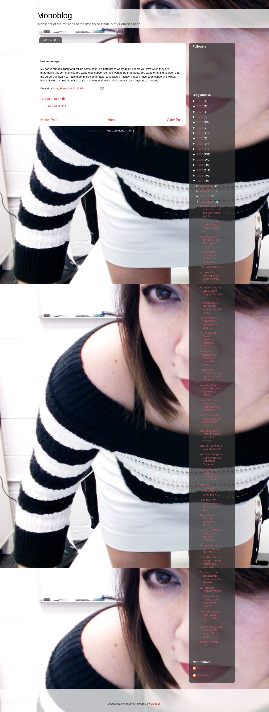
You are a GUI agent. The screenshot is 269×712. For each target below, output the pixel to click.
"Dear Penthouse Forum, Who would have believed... (210, 562)
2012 (200, 127)
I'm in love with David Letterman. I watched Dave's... (208, 339)
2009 (200, 138)
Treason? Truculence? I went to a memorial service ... (209, 358)
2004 (200, 164)
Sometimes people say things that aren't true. (210, 549)
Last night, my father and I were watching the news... (209, 405)
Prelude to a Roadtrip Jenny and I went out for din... (210, 374)
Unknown (202, 675)
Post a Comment (56, 105)
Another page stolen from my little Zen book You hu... (209, 211)
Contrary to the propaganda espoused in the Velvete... (210, 577)
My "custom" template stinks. (210, 589)
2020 (200, 106)
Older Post (174, 120)
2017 (200, 111)
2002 (200, 175)
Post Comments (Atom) (119, 130)
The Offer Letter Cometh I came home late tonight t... (210, 435)
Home (112, 120)
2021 (200, 100)
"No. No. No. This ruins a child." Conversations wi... (209, 226)
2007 (200, 148)
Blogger (155, 703)
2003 (200, 170)
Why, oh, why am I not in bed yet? (210, 447)
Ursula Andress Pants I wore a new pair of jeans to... (209, 601)
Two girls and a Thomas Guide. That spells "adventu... (210, 241)
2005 (200, 159)
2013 (200, 122)
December (207, 185)
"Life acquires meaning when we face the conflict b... (209, 256)
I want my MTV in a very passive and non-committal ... (209, 535)
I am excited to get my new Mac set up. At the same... (210, 631)
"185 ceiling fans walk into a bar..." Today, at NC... (210, 616)
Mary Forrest (204, 668)
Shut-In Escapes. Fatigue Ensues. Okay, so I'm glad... (209, 474)
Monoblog (54, 15)
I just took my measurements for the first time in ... (210, 504)
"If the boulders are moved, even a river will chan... (210, 307)
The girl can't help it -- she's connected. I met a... (210, 520)
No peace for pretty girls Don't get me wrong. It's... (210, 277)
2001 (200, 180)
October (205, 196)
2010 (200, 132)
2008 (200, 143)
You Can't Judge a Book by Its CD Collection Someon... (210, 459)
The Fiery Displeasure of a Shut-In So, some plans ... (209, 489)
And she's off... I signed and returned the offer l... (209, 322)
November (207, 191)
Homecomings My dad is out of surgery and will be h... (210, 292)
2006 (200, 154)
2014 (200, 116)
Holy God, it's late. (210, 266)
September (207, 201)
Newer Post (48, 120)
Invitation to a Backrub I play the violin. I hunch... (209, 390)
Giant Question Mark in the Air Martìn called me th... (209, 420)
